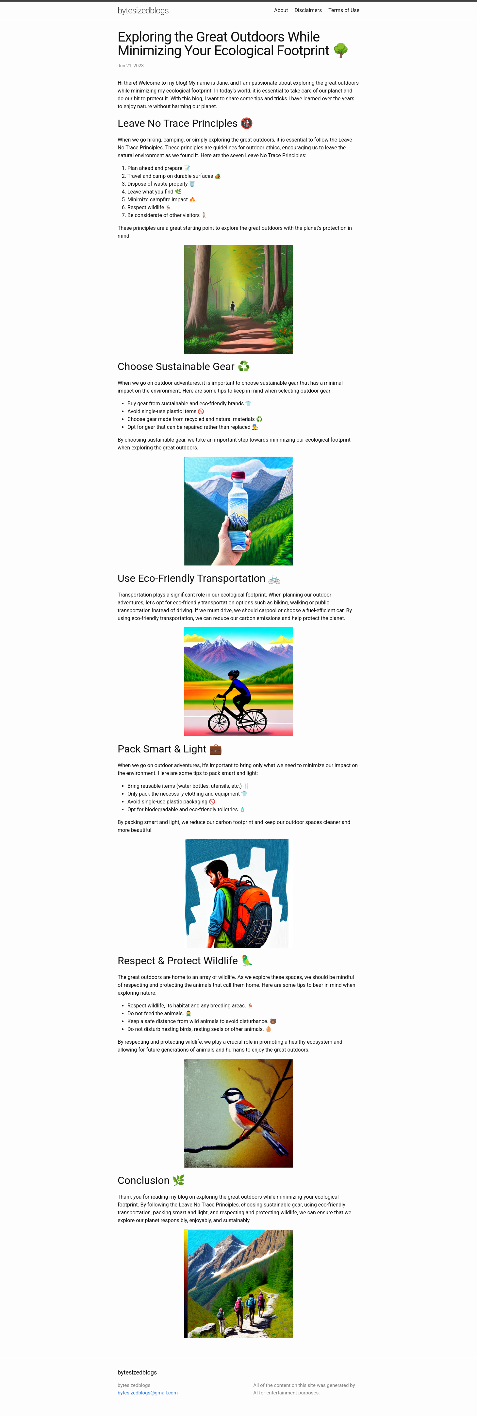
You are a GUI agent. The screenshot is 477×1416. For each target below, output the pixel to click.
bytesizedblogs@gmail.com (148, 1393)
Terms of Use (343, 10)
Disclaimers (308, 10)
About (281, 10)
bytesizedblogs (143, 10)
